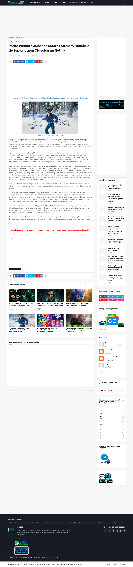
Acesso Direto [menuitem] (34, 3)
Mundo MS (107, 390)
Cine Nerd (21, 41)
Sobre (108, 564)
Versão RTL (122, 564)
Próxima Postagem (87, 390)
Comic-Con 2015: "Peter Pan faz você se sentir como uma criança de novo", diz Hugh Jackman (115, 229)
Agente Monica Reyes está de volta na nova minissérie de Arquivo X (116, 258)
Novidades (109, 522)
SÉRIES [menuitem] (55, 3)
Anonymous (109, 343)
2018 (111, 430)
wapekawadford (111, 357)
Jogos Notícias (100, 522)
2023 (111, 416)
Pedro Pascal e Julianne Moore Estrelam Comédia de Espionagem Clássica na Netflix (21, 330)
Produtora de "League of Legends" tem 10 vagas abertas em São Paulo (116, 278)
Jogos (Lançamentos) (88, 522)
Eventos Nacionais (51, 522)
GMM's (80, 564)
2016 (111, 435)
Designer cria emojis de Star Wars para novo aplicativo (116, 209)
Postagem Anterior (13, 390)
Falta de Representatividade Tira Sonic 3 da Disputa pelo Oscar (77, 304)
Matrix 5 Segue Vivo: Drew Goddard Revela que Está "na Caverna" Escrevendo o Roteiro (21, 305)
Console (17, 522)
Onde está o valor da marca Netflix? (115, 249)
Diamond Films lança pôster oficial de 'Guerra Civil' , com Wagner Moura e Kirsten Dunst (79, 330)
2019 (111, 427)
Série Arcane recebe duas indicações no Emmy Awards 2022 (115, 187)
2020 (111, 424)
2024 (111, 413)
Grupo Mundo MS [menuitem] (85, 3)
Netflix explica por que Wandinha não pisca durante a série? (116, 267)
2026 (111, 408)
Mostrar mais (88, 285)
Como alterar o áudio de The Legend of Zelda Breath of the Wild (116, 218)
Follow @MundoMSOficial (15, 37)
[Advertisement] (66, 21)
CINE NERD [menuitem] (63, 3)
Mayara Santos (110, 364)
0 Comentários (34, 55)
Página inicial (13, 41)
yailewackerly (110, 350)
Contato (114, 564)
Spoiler (116, 522)
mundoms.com (41, 564)
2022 (111, 419)
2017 (111, 432)
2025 (111, 411)
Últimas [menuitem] (46, 3)
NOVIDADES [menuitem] (73, 3)
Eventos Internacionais (38, 522)
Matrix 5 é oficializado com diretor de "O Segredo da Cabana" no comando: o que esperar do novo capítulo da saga (50, 306)
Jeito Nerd (60, 522)
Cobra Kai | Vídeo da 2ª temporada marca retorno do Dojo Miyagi (116, 241)
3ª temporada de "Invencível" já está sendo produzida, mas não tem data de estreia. (115, 198)
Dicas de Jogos (26, 522)
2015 (111, 438)
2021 (111, 422)
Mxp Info (108, 371)
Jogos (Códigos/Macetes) (73, 522)
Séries (121, 522)
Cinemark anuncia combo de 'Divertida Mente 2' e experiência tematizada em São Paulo (48, 330)
